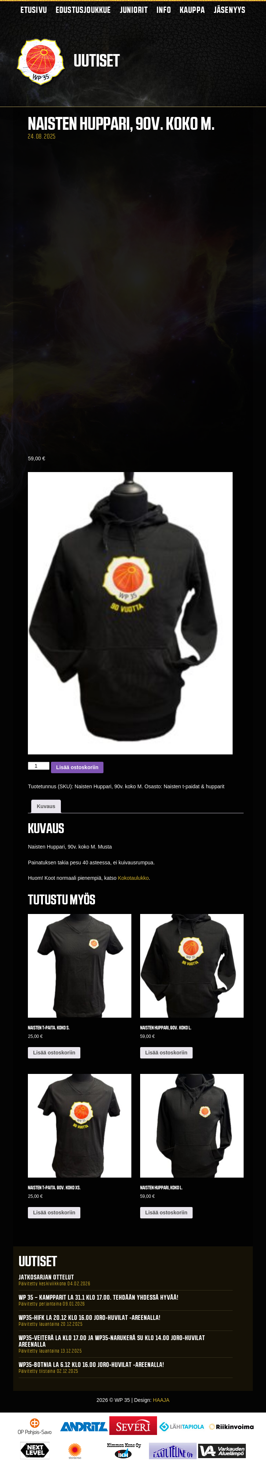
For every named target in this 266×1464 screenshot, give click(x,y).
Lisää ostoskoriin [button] (54, 1053)
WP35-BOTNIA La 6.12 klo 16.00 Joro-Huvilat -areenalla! (91, 1365)
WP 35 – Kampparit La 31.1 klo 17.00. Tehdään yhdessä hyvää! (99, 1297)
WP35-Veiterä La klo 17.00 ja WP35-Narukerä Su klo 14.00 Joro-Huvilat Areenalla (112, 1341)
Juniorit (134, 9)
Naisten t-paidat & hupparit (194, 786)
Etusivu (34, 9)
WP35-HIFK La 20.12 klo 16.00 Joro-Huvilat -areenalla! (90, 1318)
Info (164, 9)
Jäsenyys (230, 9)
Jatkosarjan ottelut (46, 1277)
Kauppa (192, 9)
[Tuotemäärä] (39, 766)
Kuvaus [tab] (46, 806)
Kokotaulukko (133, 878)
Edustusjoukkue (83, 9)
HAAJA (161, 1400)
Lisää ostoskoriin (77, 767)
